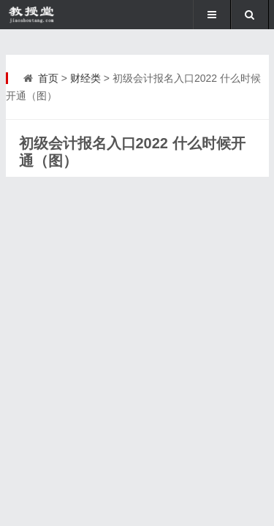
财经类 (85, 78)
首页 (48, 78)
